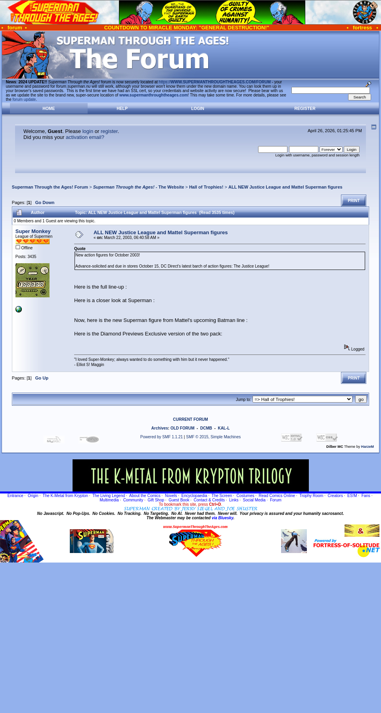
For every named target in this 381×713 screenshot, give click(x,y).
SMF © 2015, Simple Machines (213, 437)
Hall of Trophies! (206, 187)
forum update (24, 99)
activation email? (85, 137)
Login (197, 108)
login (87, 131)
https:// (215, 82)
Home (48, 108)
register (109, 131)
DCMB (206, 428)
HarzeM (367, 447)
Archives (159, 428)
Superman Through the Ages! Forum (50, 187)
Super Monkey (33, 231)
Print (354, 200)
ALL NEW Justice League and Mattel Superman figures (285, 187)
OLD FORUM (182, 428)
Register (305, 108)
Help (122, 108)
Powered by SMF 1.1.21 (161, 437)
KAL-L (224, 428)
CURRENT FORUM (190, 419)
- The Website (138, 187)
